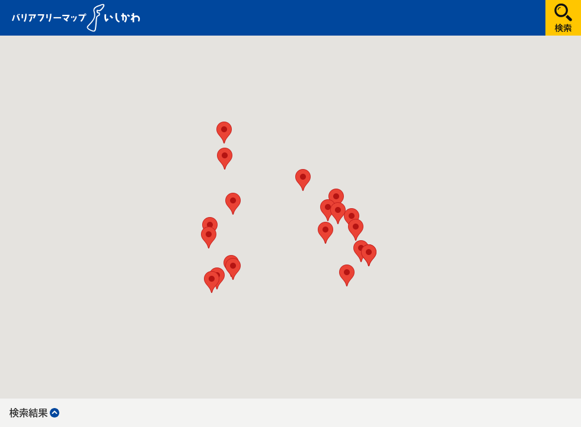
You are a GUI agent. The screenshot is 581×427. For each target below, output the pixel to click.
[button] (336, 200)
